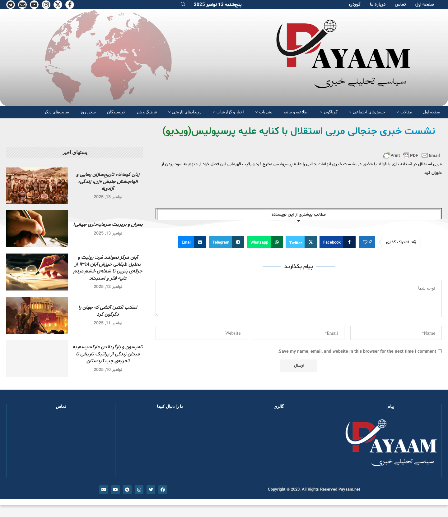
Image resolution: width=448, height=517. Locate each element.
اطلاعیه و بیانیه (296, 112)
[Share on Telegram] (226, 242)
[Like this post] (365, 242)
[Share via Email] (192, 242)
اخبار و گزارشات (230, 112)
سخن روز (88, 112)
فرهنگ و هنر (146, 112)
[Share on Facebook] (338, 242)
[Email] (22, 4)
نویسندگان (116, 112)
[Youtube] (34, 4)
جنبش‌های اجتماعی (369, 112)
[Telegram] (10, 4)
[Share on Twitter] (301, 242)
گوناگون (331, 112)
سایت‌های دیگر (56, 112)
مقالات (406, 112)
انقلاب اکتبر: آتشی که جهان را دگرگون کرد (107, 311)
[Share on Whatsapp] (265, 242)
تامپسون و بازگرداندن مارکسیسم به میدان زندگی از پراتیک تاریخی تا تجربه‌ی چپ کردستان (107, 354)
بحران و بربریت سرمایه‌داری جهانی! (107, 224)
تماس (400, 4)
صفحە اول (424, 4)
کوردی (355, 4)
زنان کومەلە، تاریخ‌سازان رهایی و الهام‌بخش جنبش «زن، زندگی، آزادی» (107, 181)
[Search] (183, 5)
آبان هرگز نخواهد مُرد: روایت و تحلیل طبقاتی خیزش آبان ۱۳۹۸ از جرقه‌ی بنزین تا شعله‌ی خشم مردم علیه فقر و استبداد (107, 268)
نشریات (266, 112)
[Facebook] (69, 4)
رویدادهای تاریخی (186, 112)
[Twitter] (58, 4)
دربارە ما (377, 4)
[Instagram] (46, 4)
